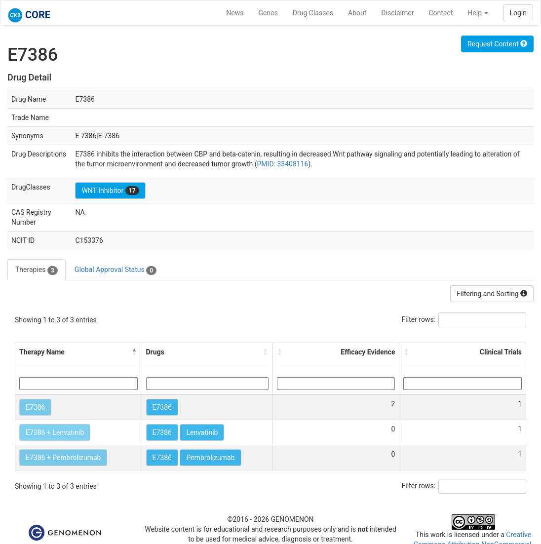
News (234, 13)
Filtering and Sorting (492, 294)
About (357, 13)
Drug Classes (313, 13)
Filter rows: (419, 319)
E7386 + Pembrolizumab (63, 458)
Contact (440, 13)
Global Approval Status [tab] (115, 270)
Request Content (497, 44)
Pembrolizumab (210, 458)
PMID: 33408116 (283, 164)
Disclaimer (397, 13)
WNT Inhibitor (110, 190)
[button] (135, 352)
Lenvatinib (202, 432)
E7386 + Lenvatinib (55, 432)
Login (518, 13)
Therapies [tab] (36, 270)
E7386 (35, 407)
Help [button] (477, 13)
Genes (268, 13)
